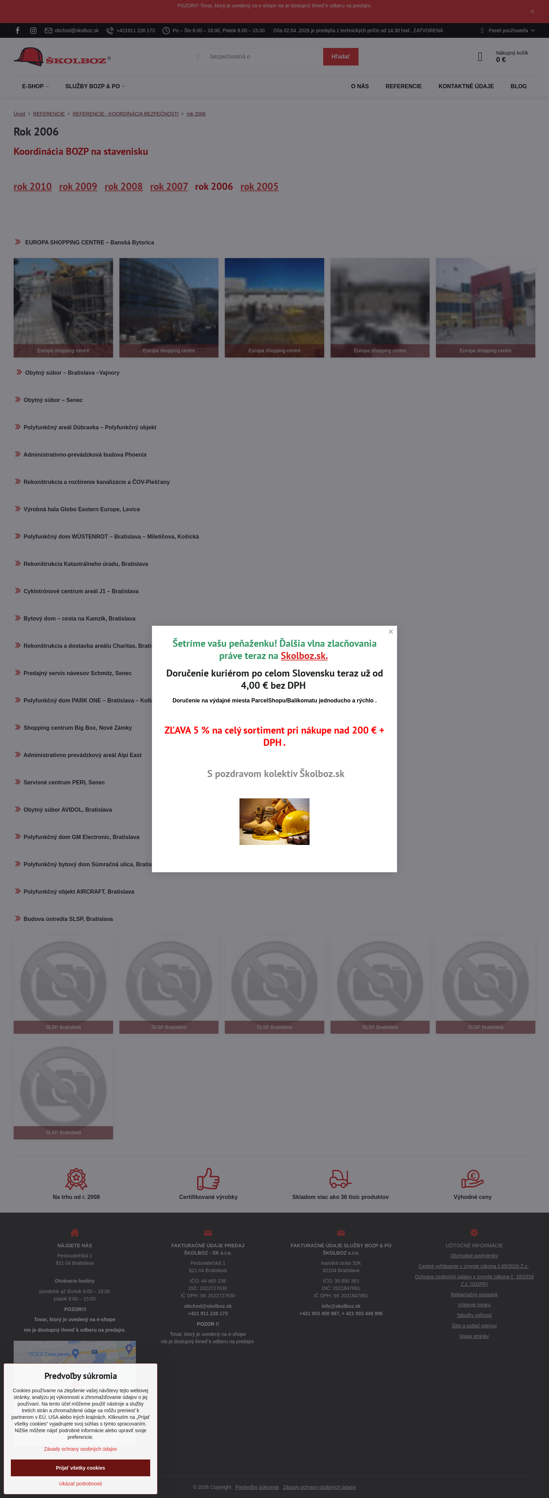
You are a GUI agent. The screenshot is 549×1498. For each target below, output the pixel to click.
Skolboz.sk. (304, 655)
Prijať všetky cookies (80, 1468)
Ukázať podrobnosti (80, 1483)
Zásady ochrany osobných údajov (80, 1449)
